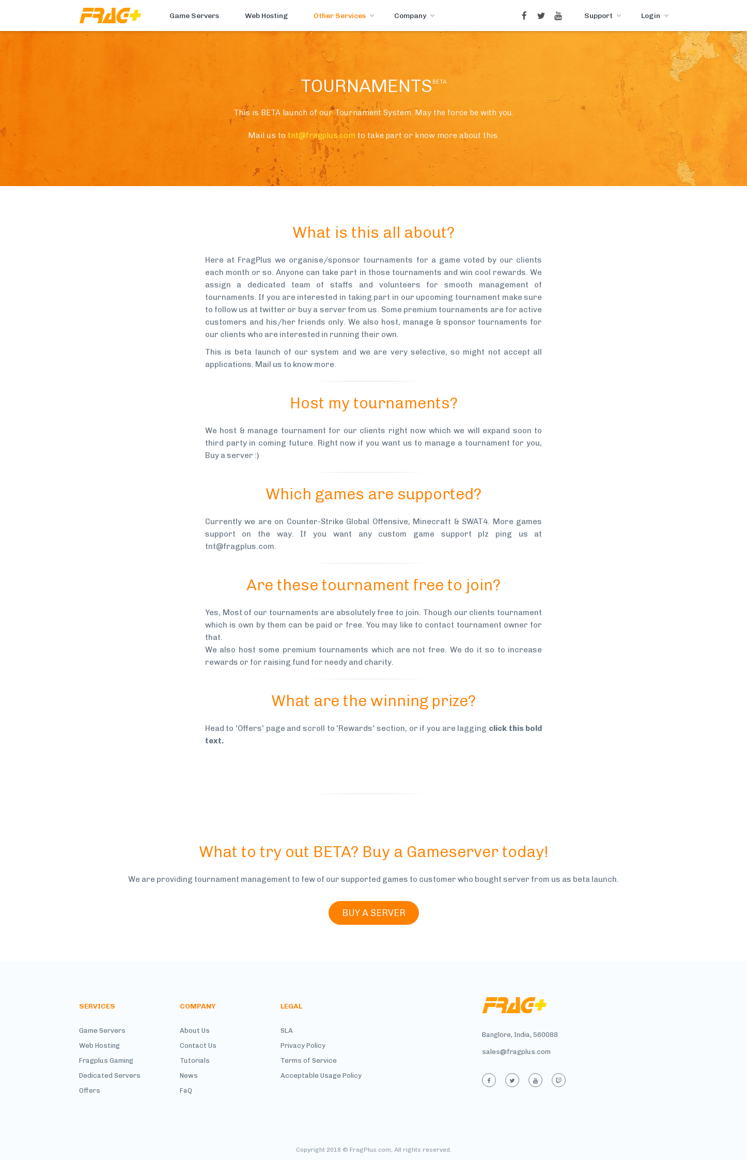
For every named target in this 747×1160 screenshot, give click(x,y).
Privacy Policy (303, 1045)
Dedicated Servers (110, 1075)
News (189, 1075)
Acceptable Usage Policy (321, 1075)
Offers (89, 1090)
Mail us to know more (294, 364)
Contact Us (198, 1045)
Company (410, 15)
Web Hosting (266, 15)
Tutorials (195, 1060)
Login (650, 15)
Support (598, 15)
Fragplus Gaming (106, 1060)
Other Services (340, 15)
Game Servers (194, 15)
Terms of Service (309, 1060)
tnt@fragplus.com (321, 135)
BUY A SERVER (374, 913)
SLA (287, 1030)
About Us (195, 1030)
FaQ (186, 1090)
